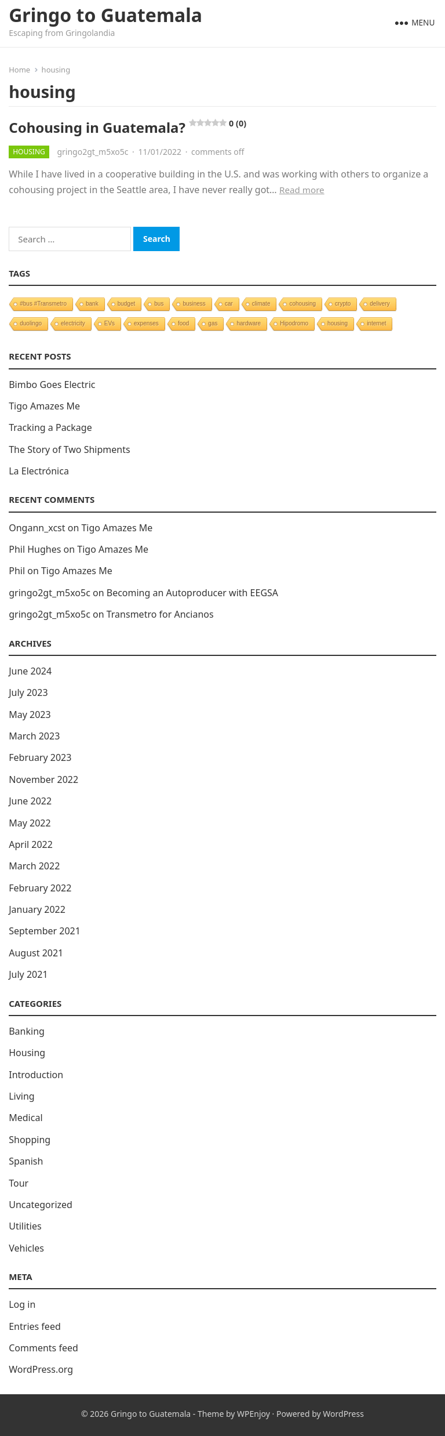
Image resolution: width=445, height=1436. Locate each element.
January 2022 (37, 909)
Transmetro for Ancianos (160, 614)
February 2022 (40, 888)
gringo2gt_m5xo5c (92, 151)
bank (92, 303)
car (229, 303)
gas (212, 323)
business (194, 303)
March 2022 (34, 866)
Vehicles (26, 1248)
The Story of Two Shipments (69, 449)
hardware (248, 323)
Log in (22, 1304)
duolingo (31, 323)
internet (376, 323)
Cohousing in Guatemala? (127, 127)
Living (22, 1096)
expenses (146, 323)
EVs (109, 323)
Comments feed (43, 1347)
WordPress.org (41, 1369)
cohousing (302, 303)
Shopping (29, 1139)
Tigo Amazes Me (44, 406)
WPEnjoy (253, 1413)
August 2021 (36, 953)
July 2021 (28, 974)
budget (127, 303)
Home (19, 69)
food (183, 323)
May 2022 (29, 823)
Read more (301, 189)
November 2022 (43, 779)
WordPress (343, 1413)
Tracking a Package (50, 427)
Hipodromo (294, 323)
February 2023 (40, 757)
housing (337, 323)
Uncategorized (40, 1204)
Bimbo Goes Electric (52, 384)
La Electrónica (39, 471)
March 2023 (34, 736)
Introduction (36, 1074)
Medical (25, 1117)
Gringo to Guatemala (105, 15)
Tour (18, 1183)
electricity (73, 323)
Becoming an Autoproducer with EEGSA (192, 592)
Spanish (26, 1161)
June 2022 (30, 801)
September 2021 (45, 930)
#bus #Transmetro (43, 303)
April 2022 (31, 844)
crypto (343, 303)
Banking (27, 1031)
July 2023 (28, 692)
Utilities (25, 1226)
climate (261, 303)
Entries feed (35, 1326)
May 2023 (29, 714)
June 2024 (30, 671)
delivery (379, 303)
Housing (29, 152)
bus (158, 303)
